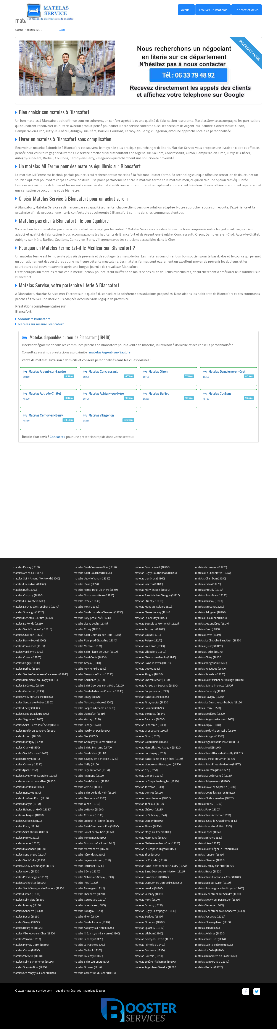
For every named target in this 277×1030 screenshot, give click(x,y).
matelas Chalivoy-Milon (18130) (213, 923)
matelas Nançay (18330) (27, 793)
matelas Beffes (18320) (209, 968)
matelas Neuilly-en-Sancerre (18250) (34, 731)
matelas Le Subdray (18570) (151, 816)
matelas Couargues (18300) (90, 900)
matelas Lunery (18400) (87, 725)
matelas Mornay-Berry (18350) (30, 945)
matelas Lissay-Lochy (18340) (91, 624)
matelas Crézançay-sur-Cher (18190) (34, 973)
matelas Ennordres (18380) (150, 725)
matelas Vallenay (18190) (149, 895)
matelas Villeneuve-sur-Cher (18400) (34, 934)
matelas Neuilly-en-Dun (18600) (92, 731)
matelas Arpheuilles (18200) (29, 883)
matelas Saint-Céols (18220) (90, 658)
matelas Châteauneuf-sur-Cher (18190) (157, 844)
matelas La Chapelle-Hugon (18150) (155, 849)
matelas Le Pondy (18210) (28, 624)
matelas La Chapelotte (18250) (213, 573)
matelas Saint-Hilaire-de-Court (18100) (96, 652)
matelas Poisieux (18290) (149, 709)
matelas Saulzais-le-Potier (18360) (33, 703)
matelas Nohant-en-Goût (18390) (32, 810)
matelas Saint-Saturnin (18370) (92, 782)
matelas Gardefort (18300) (28, 692)
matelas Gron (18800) (207, 630)
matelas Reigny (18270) (148, 641)
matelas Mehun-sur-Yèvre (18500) (93, 703)
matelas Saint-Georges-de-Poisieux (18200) (38, 889)
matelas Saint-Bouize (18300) (152, 697)
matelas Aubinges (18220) (28, 816)
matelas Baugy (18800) (87, 697)
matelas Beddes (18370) (149, 917)
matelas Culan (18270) (208, 585)
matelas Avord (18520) (26, 872)
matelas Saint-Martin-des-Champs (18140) (98, 692)
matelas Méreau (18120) (88, 647)
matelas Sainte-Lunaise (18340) (92, 923)
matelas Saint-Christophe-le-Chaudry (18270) (161, 866)
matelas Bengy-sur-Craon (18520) (93, 675)
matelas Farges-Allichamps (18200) (94, 709)
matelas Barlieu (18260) (26, 669)
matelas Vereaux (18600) (209, 906)
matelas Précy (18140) (87, 602)
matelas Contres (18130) (149, 793)
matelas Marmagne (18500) (151, 838)
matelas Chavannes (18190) (29, 647)
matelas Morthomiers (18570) (91, 849)
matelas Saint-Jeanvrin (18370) (153, 664)
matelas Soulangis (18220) (28, 613)
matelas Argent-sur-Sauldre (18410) (156, 968)
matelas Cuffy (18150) (87, 765)
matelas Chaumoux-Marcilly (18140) (155, 658)
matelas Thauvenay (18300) (90, 799)
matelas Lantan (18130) (26, 895)
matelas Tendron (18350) (209, 855)
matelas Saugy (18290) (26, 923)
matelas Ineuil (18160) (208, 748)
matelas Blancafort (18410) (89, 714)
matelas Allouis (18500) (148, 827)
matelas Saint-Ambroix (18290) (213, 816)
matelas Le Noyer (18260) (89, 810)
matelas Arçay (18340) (208, 725)
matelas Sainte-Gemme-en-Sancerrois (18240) (40, 675)
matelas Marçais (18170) (27, 804)
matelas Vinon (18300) (87, 917)
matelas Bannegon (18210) (89, 889)
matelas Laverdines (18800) (90, 906)
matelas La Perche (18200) (89, 945)
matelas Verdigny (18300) (28, 652)
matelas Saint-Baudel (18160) (152, 878)
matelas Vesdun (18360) (149, 889)
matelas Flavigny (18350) (209, 697)
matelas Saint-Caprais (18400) (30, 754)
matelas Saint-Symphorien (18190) (33, 962)
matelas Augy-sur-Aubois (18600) (214, 720)
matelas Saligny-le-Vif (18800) (212, 782)
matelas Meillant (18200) (88, 951)
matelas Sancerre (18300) (28, 911)
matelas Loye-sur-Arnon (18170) (92, 861)
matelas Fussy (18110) (26, 827)
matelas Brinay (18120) (208, 838)
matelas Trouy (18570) (208, 709)
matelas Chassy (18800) (27, 658)
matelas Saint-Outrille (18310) (30, 833)
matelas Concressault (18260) (152, 568)
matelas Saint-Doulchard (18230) (93, 573)
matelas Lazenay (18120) (88, 940)
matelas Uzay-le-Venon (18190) (92, 579)
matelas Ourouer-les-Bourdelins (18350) (158, 883)
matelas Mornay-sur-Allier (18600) (215, 866)
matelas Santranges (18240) (29, 855)
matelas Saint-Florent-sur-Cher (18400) (218, 878)
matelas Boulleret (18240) (89, 866)
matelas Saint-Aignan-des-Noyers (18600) (219, 889)
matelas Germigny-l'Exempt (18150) (95, 742)
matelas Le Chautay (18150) (151, 618)
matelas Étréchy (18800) (149, 602)
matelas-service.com (38, 991)
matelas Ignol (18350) (25, 771)
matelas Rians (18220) (87, 585)
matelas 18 (33, 29)
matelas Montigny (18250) (28, 742)
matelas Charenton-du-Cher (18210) (95, 973)
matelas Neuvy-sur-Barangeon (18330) (217, 900)
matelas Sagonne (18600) (28, 720)
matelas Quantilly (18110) (149, 928)
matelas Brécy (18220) (208, 872)
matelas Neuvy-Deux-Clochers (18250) (96, 590)
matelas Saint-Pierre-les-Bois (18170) (96, 568)
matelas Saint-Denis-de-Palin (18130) (95, 793)
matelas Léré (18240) (207, 844)
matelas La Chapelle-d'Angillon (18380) (157, 782)
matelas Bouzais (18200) (149, 956)
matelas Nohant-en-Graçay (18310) (94, 878)
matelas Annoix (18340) (26, 844)
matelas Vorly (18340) (86, 607)
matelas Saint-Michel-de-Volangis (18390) (219, 680)
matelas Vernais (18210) (27, 940)
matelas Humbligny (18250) (150, 754)
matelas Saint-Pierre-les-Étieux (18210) (36, 725)
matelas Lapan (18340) (208, 833)
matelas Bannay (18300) (209, 602)
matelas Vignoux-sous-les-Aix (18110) (217, 742)
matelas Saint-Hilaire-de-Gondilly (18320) (219, 754)
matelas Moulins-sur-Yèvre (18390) (94, 596)
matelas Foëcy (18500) (26, 709)
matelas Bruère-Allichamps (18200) (155, 962)
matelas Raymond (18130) (89, 776)
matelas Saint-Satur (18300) (29, 861)
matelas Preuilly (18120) (209, 590)
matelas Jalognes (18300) (210, 613)
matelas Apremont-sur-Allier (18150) (34, 782)
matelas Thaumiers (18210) (90, 895)
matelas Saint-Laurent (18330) (91, 962)
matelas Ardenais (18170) (28, 573)
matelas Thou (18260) (147, 855)
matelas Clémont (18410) (210, 861)
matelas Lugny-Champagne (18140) (155, 911)
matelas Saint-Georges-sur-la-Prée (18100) (99, 686)
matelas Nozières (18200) (210, 714)
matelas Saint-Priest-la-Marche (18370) (218, 765)
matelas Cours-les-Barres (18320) (215, 793)
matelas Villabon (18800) (149, 934)
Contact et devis (247, 10)
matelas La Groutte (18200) (29, 602)
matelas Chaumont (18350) (211, 618)
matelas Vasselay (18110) (210, 917)
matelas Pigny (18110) (26, 838)
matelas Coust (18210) (148, 635)
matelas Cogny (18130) (26, 664)
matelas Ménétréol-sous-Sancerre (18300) (220, 911)
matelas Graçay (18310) (87, 664)
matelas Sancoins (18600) (150, 720)
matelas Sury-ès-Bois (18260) (30, 968)
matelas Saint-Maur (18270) (211, 596)
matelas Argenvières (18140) (212, 624)
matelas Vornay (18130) (87, 720)
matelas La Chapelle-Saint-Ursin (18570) (218, 641)
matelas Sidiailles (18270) (210, 675)
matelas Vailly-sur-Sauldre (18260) (33, 697)
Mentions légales (95, 991)
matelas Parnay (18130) (26, 568)
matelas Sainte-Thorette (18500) (214, 686)
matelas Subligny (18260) (88, 911)
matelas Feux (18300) (207, 810)
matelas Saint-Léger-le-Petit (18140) (216, 849)
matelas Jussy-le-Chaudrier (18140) (216, 821)
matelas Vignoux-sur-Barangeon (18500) (158, 765)
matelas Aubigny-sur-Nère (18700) (94, 928)
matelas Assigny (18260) (209, 737)
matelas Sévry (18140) (87, 872)
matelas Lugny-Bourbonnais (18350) (156, 573)
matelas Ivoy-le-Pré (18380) (90, 669)
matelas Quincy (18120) (209, 647)
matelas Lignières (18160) (150, 579)
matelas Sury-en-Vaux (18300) (152, 692)
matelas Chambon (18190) (210, 579)
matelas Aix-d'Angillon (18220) (212, 771)
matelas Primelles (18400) (150, 945)
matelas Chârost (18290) (149, 810)
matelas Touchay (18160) (88, 956)
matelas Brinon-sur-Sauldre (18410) (94, 844)
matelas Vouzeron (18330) (150, 647)
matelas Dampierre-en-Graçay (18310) (35, 680)
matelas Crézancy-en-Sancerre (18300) (97, 934)
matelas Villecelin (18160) (27, 956)
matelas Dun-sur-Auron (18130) (213, 883)
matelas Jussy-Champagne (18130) (34, 866)
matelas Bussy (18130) (26, 917)
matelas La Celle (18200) (209, 951)
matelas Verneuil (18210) (88, 787)
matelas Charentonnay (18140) (153, 613)
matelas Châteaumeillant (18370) (214, 799)
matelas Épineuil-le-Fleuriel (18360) (94, 821)
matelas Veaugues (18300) (210, 669)
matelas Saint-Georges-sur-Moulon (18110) (160, 872)
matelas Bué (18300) (25, 590)
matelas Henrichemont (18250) (153, 799)
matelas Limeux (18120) (26, 737)
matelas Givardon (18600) (28, 635)
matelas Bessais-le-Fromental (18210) (157, 624)
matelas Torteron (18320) (149, 787)
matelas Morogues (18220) (211, 568)
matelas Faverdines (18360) (29, 585)
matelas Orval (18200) (147, 737)
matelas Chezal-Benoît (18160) (153, 680)
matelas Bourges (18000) (28, 928)
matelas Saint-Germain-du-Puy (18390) (96, 827)
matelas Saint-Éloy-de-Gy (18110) (32, 630)
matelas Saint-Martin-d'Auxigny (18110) (157, 596)
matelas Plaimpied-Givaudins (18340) (95, 641)
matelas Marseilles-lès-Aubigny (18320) (158, 748)
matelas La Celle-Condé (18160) (213, 776)
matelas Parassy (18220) (149, 906)
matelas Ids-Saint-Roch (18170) (31, 799)
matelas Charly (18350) (26, 748)
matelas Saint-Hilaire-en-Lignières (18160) (159, 759)
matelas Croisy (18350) (87, 630)
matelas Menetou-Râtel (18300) (213, 827)
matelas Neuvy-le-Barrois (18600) (154, 940)
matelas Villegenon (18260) (211, 664)
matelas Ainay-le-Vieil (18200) (152, 703)
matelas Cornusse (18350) (150, 951)
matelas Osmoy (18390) (149, 821)
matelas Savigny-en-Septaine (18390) (35, 776)
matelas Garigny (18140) (149, 776)
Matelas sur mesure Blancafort (41, 324)
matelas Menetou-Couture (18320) (33, 618)
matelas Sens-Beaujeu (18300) (31, 714)
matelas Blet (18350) (86, 737)
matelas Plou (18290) (86, 883)
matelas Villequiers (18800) (150, 652)
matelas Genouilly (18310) (210, 692)
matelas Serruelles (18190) (89, 680)
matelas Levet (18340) (208, 635)
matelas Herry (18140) (148, 900)
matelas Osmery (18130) (27, 765)
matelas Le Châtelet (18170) (151, 861)
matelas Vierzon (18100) (149, 585)
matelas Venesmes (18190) (90, 838)
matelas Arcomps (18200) (150, 630)
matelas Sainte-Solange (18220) (214, 945)
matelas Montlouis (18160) (28, 787)
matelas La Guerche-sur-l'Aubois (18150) (218, 703)
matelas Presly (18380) (208, 804)
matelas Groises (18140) (88, 968)
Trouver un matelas (213, 10)
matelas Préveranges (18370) (30, 878)
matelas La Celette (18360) (28, 686)
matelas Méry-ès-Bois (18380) (152, 590)
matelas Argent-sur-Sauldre (109, 352)
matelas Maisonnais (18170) (29, 849)
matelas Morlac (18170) (208, 652)
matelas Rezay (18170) (26, 759)
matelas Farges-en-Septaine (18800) (156, 686)
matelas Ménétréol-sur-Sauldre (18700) (218, 895)
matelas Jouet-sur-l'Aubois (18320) (94, 833)
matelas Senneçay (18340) (150, 714)
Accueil (186, 10)
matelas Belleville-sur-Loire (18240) (215, 731)
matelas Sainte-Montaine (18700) (93, 748)
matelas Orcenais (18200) (150, 923)
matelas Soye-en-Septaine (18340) (215, 787)
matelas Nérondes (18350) (89, 855)
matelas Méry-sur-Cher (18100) (153, 833)
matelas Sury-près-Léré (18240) (92, 618)
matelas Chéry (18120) (208, 658)
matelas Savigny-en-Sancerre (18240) (96, 759)
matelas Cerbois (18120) (27, 821)
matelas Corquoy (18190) (28, 596)
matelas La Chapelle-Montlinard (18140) (36, 607)
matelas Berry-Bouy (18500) (29, 641)
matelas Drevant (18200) (209, 607)
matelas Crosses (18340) (88, 816)
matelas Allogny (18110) (149, 675)
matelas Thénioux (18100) (149, 804)
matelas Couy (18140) (147, 669)
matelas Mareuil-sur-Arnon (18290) (215, 759)
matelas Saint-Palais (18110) (90, 754)
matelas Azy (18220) (146, 771)
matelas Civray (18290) (26, 951)
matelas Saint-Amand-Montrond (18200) (36, 579)
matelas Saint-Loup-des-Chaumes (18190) (98, 613)
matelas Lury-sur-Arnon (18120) (92, 771)
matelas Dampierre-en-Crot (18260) (216, 956)
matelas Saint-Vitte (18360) (29, 900)
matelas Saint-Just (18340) (210, 940)
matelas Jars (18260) (207, 928)
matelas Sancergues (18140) (212, 962)
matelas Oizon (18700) (87, 804)
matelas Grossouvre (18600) (151, 731)
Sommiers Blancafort (34, 319)
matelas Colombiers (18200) (151, 742)
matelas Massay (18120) (27, 906)
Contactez (58, 437)
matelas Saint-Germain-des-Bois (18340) (97, 635)
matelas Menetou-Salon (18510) (153, 607)
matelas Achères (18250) (210, 934)
